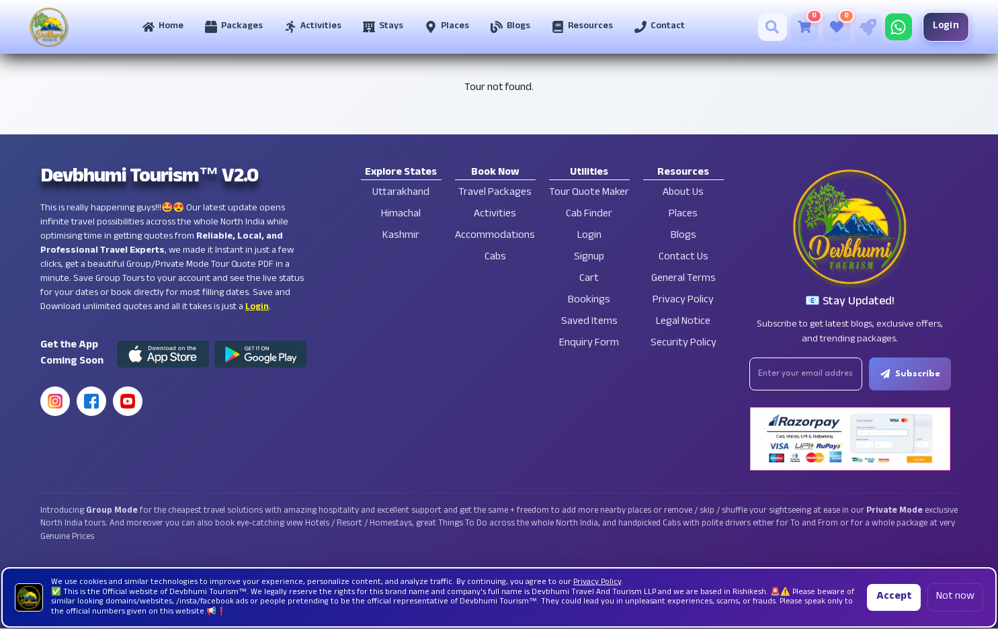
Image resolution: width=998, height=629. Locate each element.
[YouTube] (127, 401)
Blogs (683, 236)
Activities (495, 215)
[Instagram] (55, 401)
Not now (955, 597)
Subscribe (912, 374)
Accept (893, 597)
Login (941, 26)
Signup (589, 258)
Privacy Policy (683, 301)
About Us (683, 193)
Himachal (401, 215)
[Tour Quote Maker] (862, 26)
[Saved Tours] (832, 27)
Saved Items (589, 322)
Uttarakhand (400, 193)
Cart (589, 279)
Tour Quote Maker (589, 193)
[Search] (768, 27)
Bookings (589, 301)
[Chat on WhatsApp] (893, 26)
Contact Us (683, 258)
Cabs (495, 258)
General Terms (683, 279)
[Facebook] (91, 401)
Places (683, 215)
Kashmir (400, 236)
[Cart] (800, 27)
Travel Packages (495, 193)
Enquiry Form (589, 344)
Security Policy (683, 344)
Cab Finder (589, 215)
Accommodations (495, 236)
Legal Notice (683, 322)
